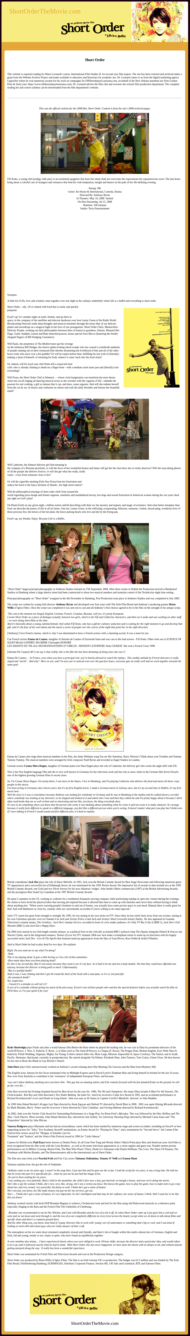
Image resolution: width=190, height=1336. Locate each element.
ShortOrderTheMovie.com (45, 11)
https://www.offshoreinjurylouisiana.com (49, 84)
